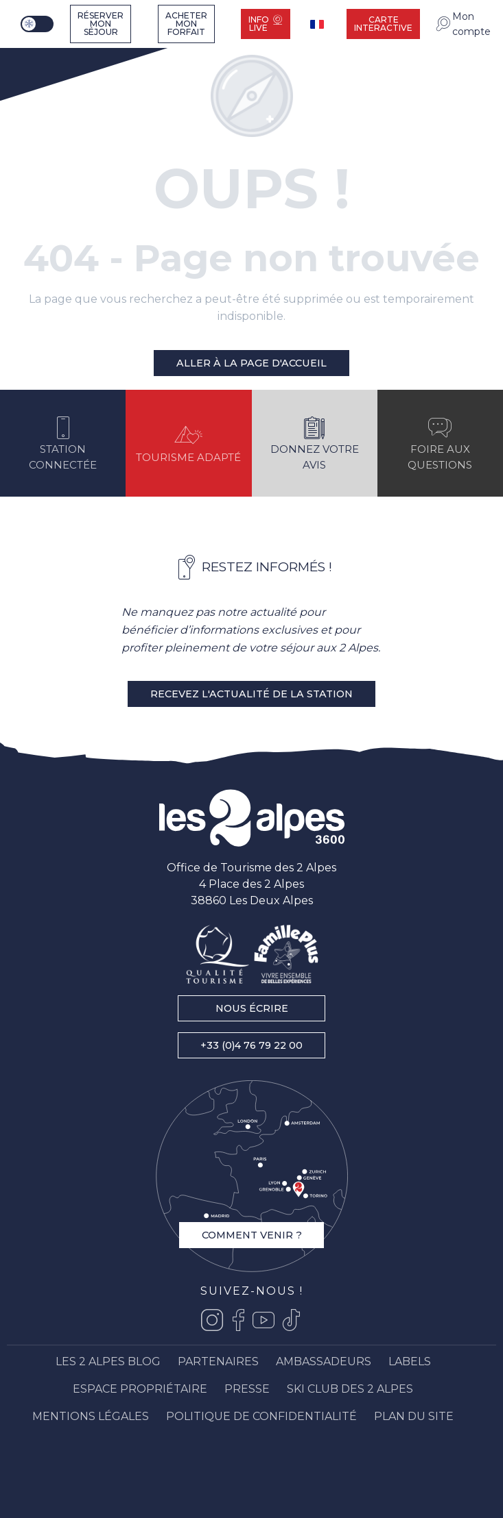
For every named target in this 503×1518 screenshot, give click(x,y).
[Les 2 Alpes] (47, 56)
